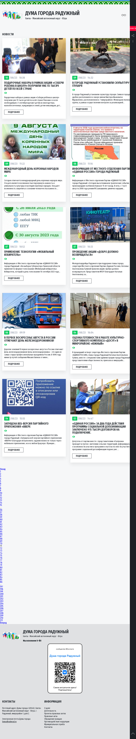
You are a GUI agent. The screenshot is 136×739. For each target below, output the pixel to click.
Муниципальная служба (54, 724)
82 (1, 572)
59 (1, 517)
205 (1, 606)
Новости (133, 28)
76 (1, 558)
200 (1, 594)
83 (1, 575)
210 (1, 618)
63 (1, 527)
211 (1, 620)
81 (1, 570)
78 (1, 563)
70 (1, 543)
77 (1, 560)
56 (1, 510)
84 (1, 577)
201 (1, 596)
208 (1, 613)
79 (1, 565)
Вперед (3, 623)
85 (1, 579)
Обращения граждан (53, 719)
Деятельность (50, 711)
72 (1, 548)
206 (1, 608)
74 (1, 553)
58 (1, 515)
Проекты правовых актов (55, 713)
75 (1, 555)
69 (1, 541)
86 (1, 582)
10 (1, 493)
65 (1, 531)
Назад (3, 469)
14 (1, 503)
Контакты (48, 727)
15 (1, 505)
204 (1, 603)
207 (1, 611)
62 (1, 524)
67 (1, 536)
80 (1, 567)
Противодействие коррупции (56, 721)
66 (1, 534)
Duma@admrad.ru (9, 721)
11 (1, 495)
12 (1, 498)
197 (1, 587)
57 (1, 512)
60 (1, 519)
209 (1, 615)
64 (1, 529)
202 (1, 599)
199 (1, 591)
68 (1, 539)
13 (1, 500)
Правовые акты (50, 716)
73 (1, 551)
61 (1, 522)
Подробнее (14, 112)
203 (1, 601)
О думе (47, 708)
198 (1, 589)
